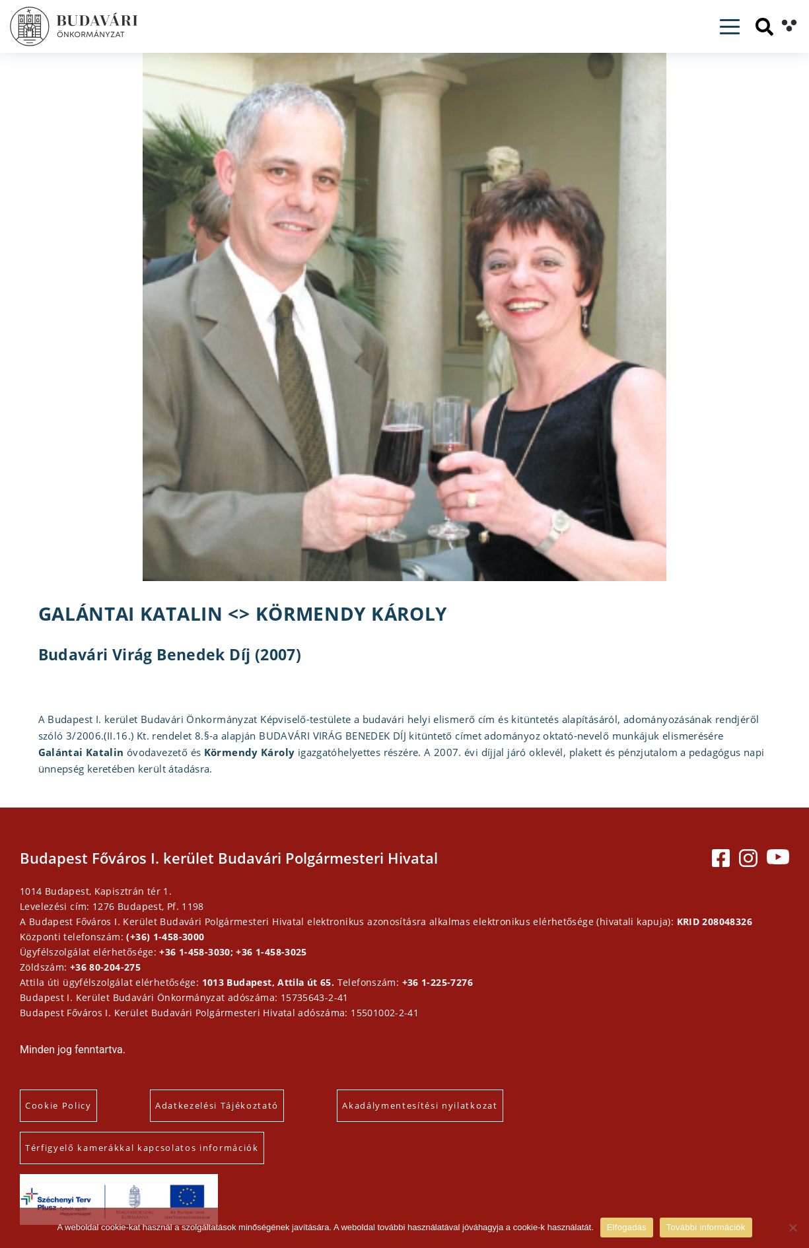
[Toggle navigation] (730, 27)
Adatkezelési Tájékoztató (217, 1105)
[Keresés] (764, 26)
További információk (706, 1227)
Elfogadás (627, 1227)
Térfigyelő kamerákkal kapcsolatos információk (142, 1148)
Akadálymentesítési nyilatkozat (419, 1105)
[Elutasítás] (792, 1227)
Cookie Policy (58, 1105)
